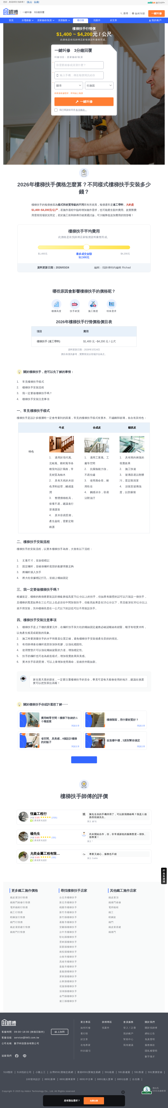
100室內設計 (33, 1077)
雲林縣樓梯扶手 (68, 939)
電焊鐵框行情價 (19, 905)
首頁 (11, 20)
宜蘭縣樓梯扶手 (68, 925)
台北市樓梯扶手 (68, 895)
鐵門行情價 (16, 920)
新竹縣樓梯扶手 (68, 915)
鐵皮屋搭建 (115, 925)
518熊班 (8, 1070)
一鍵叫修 (156, 13)
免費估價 (93, 1100)
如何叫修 (86, 1025)
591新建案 (124, 1070)
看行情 (80, 20)
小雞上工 (41, 1070)
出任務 (136, 1077)
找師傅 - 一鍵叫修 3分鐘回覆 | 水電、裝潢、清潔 (10, 11)
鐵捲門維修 (115, 900)
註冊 (133, 1025)
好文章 (113, 20)
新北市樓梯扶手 (68, 900)
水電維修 (26, 20)
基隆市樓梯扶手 (68, 920)
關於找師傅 (151, 1025)
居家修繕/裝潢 (44, 20)
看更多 (84, 757)
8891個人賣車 (105, 1077)
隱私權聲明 (151, 1048)
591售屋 (139, 1070)
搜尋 (125, 13)
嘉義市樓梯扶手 (68, 964)
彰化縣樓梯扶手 (68, 934)
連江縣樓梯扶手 (68, 999)
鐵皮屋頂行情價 (19, 895)
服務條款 (150, 1043)
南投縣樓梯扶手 (68, 949)
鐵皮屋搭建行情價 (20, 925)
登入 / (127, 1025)
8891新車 (50, 1077)
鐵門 (111, 920)
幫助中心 (128, 1037)
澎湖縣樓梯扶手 (68, 989)
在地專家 (86, 1043)
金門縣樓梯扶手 (68, 994)
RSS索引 (86, 1048)
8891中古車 (86, 1077)
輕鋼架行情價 (17, 915)
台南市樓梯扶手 (68, 954)
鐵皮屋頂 (114, 895)
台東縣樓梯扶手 (68, 979)
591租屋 (109, 1070)
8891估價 (122, 1077)
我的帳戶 (157, 20)
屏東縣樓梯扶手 (68, 974)
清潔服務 (62, 20)
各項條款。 (81, 110)
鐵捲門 (112, 930)
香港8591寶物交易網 (89, 1070)
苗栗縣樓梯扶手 (68, 944)
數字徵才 (150, 1054)
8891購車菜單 (68, 1077)
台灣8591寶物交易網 (61, 1070)
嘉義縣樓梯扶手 (68, 969)
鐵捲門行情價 (17, 930)
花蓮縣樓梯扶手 (68, 984)
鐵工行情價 (16, 910)
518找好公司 (24, 1070)
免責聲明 (150, 1037)
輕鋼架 (112, 915)
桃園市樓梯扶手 (68, 905)
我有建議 (128, 1043)
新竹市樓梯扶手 (68, 910)
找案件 (97, 20)
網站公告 (150, 1031)
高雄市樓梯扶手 (68, 959)
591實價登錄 (155, 1070)
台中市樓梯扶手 (68, 930)
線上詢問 (60, 1029)
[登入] (29, 2)
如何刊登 (140, 13)
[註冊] (36, 2)
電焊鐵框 (114, 905)
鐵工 (111, 910)
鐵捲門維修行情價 (20, 900)
